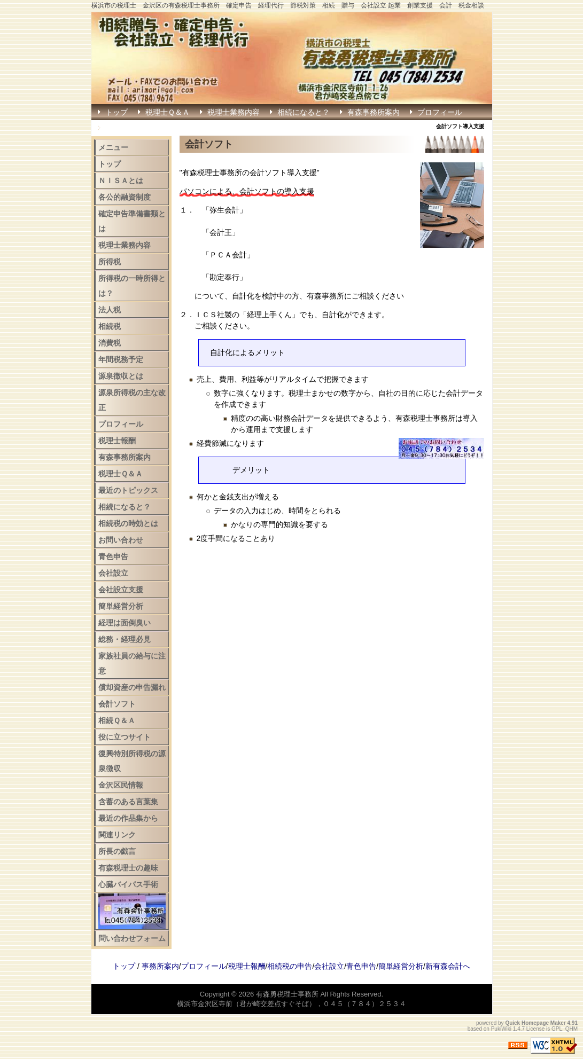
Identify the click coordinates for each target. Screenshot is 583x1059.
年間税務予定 (120, 359)
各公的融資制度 (124, 197)
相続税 (109, 326)
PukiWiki (501, 1029)
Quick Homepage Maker (535, 1023)
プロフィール (439, 112)
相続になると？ (303, 112)
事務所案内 (160, 966)
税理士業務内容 (233, 112)
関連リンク (117, 834)
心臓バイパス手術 (128, 884)
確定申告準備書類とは (132, 221)
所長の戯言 (117, 851)
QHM (571, 1029)
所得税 (109, 261)
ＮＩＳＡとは (120, 180)
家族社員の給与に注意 (132, 663)
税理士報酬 (117, 440)
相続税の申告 (289, 966)
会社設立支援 (120, 589)
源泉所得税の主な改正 (132, 400)
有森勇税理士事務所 (287, 994)
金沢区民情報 (120, 785)
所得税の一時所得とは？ (132, 285)
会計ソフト (117, 704)
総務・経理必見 (124, 639)
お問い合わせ (120, 540)
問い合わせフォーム (132, 938)
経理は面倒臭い (124, 622)
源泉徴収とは (120, 376)
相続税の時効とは (128, 523)
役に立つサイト (124, 737)
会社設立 (113, 573)
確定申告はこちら (135, 128)
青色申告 (113, 556)
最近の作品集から (128, 818)
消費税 (109, 343)
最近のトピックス (128, 490)
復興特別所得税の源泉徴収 (132, 761)
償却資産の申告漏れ (132, 687)
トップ (116, 112)
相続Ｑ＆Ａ (116, 720)
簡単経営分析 (120, 606)
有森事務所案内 (373, 112)
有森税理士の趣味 (128, 868)
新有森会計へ (447, 966)
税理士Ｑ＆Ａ (167, 112)
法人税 (109, 309)
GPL (556, 1029)
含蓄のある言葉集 (128, 801)
